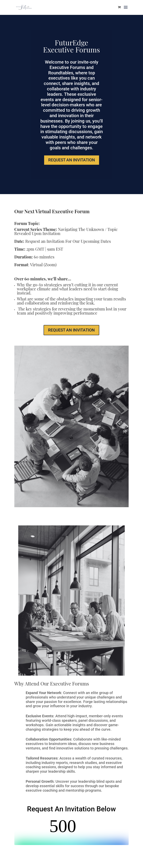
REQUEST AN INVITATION (71, 160)
